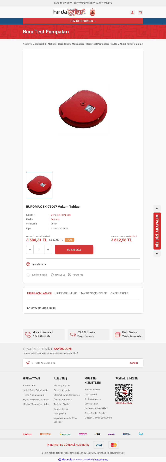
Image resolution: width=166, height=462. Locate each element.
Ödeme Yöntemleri (63, 399)
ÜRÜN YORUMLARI (66, 293)
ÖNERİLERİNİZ (119, 293)
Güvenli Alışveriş (62, 390)
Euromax (55, 219)
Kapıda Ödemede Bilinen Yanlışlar (66, 420)
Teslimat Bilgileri (62, 404)
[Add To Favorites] (36, 275)
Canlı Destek (91, 394)
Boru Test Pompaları (46, 32)
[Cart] (140, 12)
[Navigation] (83, 21)
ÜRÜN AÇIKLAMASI (39, 293)
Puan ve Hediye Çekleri (96, 408)
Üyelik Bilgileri (91, 403)
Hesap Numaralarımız (33, 395)
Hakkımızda (29, 385)
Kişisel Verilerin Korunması (36, 399)
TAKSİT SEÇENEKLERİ (94, 293)
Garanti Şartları (61, 409)
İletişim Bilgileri (92, 389)
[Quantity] (39, 249)
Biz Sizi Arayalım (93, 399)
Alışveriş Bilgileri (62, 385)
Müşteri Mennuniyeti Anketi (36, 404)
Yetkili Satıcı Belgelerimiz (35, 390)
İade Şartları (60, 413)
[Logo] (74, 12)
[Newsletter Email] (83, 363)
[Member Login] (132, 12)
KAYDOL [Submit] (134, 363)
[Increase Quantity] (48, 249)
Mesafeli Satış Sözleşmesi (67, 395)
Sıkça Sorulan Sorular (95, 413)
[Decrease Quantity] (30, 249)
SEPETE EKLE (74, 249)
